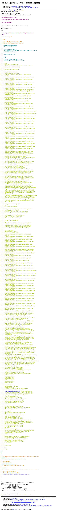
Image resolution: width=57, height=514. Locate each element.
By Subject (33, 508)
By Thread (26, 508)
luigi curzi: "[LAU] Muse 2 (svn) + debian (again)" (23, 505)
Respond (21, 6)
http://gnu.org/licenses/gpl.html (12, 391)
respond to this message (15, 507)
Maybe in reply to (34, 7)
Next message (16, 7)
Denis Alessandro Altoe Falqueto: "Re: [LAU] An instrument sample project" (27, 502)
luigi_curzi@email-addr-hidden (16, 9)
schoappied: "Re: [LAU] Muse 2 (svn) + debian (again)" (24, 503)
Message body (14, 6)
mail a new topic (26, 507)
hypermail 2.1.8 (15, 512)
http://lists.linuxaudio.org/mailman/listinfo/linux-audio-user (16, 474)
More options (27, 6)
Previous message (25, 7)
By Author (39, 508)
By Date (21, 508)
